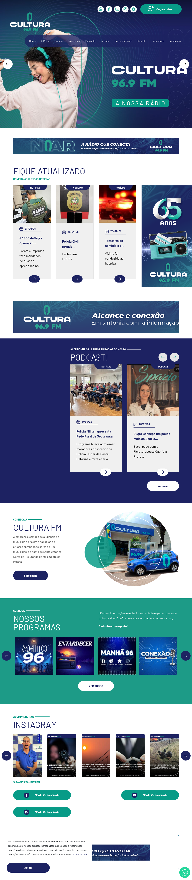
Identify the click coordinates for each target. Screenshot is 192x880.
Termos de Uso (79, 854)
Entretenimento (123, 40)
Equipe (59, 40)
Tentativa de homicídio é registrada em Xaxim (115, 243)
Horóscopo (175, 40)
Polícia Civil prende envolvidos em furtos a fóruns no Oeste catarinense (73, 244)
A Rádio (45, 40)
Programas (74, 40)
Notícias (105, 40)
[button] (161, 9)
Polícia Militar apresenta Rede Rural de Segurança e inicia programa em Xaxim (95, 434)
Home (32, 40)
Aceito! (37, 868)
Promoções (158, 40)
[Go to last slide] (8, 64)
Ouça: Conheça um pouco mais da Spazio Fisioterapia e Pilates (152, 436)
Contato (141, 40)
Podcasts (90, 40)
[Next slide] (184, 64)
